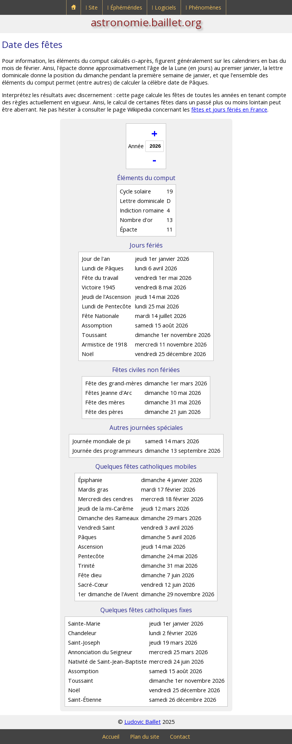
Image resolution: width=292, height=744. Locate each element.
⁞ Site (92, 7)
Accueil (110, 736)
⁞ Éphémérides (124, 7)
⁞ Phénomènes (203, 7)
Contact (180, 736)
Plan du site (144, 736)
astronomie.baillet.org (146, 22)
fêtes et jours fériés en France (229, 109)
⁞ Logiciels (164, 7)
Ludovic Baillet (142, 721)
